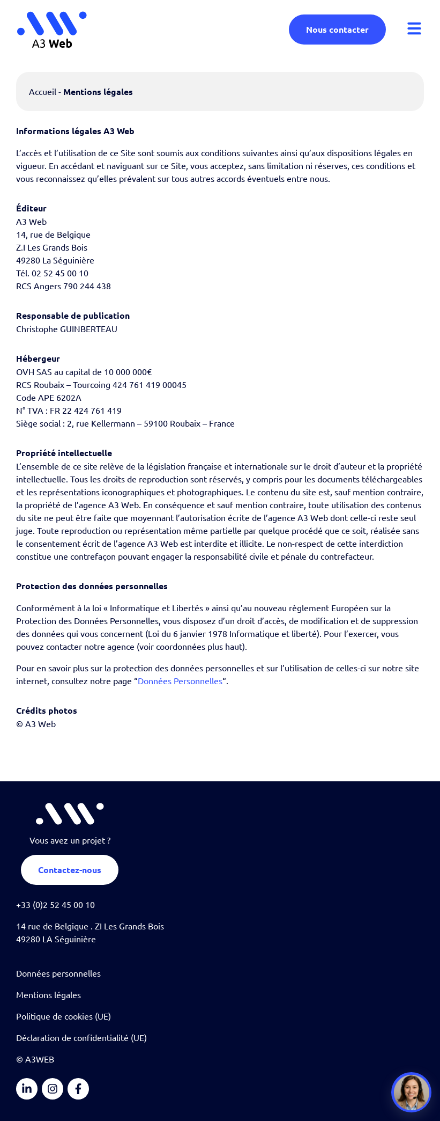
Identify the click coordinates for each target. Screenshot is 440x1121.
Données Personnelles (180, 680)
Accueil (42, 91)
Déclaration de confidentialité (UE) (81, 1037)
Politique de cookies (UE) (63, 1015)
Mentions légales (48, 994)
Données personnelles (58, 973)
